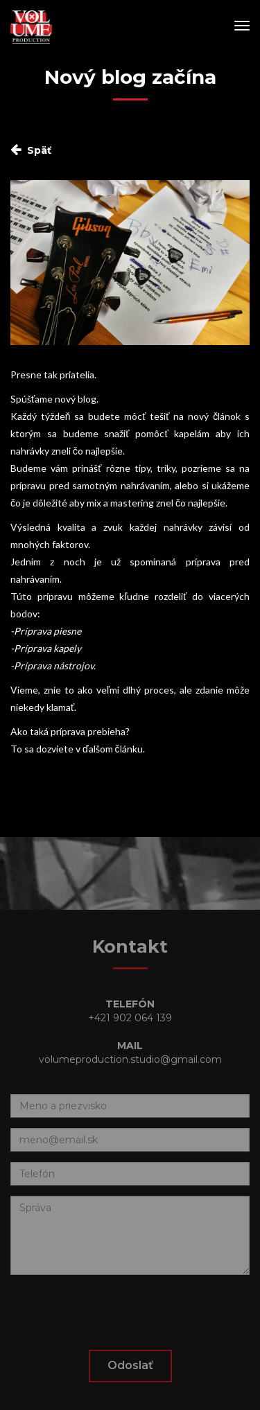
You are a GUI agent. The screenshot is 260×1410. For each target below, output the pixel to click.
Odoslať (130, 1365)
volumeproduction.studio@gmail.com (130, 1059)
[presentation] (115, 1312)
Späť (39, 150)
